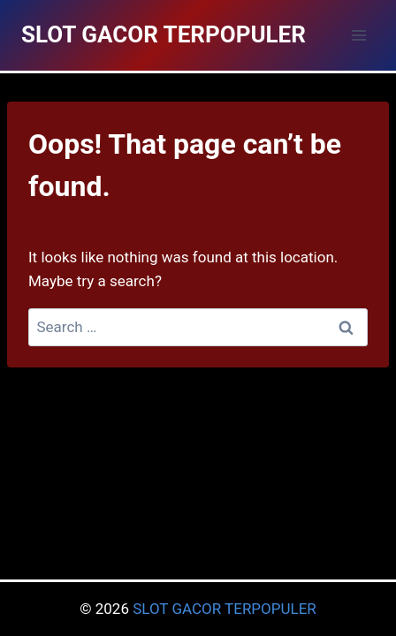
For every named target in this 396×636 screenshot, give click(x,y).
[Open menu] (358, 35)
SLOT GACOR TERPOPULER (224, 608)
